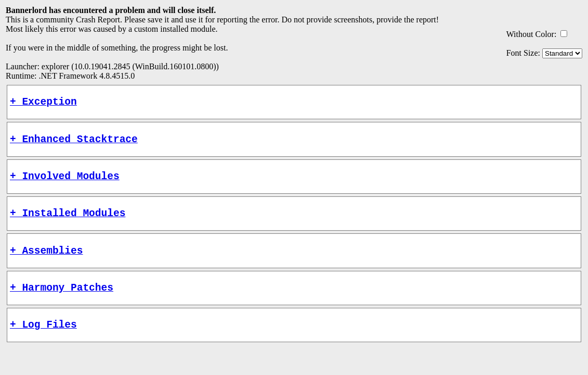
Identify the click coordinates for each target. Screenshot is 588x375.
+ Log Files (43, 342)
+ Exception (43, 103)
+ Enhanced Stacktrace (74, 143)
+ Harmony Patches (61, 302)
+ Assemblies (46, 263)
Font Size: (523, 52)
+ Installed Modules (67, 223)
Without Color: (531, 34)
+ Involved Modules (65, 183)
